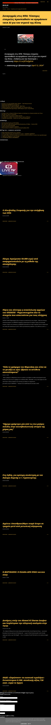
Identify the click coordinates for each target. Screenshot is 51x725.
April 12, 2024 (37, 65)
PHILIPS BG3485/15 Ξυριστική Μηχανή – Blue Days (13, 106)
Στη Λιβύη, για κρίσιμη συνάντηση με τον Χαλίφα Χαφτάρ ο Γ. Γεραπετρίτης (23, 476)
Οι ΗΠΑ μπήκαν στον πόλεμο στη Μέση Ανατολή (12, 115)
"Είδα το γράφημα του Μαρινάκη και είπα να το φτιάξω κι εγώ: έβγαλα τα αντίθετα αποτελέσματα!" (24, 370)
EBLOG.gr (5, 5)
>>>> (47, 221)
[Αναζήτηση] (42, 1)
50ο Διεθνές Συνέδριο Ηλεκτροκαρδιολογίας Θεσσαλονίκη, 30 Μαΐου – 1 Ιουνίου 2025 (19, 124)
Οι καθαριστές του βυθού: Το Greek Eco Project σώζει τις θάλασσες (16, 117)
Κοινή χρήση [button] (44, 70)
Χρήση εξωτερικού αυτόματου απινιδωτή (10, 126)
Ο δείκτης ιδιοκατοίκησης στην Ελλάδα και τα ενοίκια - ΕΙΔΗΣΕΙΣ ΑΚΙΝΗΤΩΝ (18, 133)
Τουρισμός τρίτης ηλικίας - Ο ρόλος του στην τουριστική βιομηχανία (16, 118)
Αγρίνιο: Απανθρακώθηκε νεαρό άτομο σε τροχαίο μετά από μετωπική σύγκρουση (23, 525)
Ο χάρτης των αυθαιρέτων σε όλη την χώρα (10, 136)
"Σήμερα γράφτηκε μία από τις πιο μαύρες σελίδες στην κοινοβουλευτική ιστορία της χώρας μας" (24, 427)
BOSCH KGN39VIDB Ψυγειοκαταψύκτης (10, 104)
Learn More (24, 723)
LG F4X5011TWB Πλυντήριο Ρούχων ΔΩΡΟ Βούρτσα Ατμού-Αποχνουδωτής (18, 108)
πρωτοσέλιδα (6, 160)
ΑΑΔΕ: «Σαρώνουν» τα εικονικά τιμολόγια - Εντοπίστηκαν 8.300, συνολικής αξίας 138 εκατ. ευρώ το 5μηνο (24, 680)
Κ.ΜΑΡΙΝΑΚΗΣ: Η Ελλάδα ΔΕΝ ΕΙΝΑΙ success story (24, 573)
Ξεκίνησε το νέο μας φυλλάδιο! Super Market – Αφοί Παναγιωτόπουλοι (17, 103)
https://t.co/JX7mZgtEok (23, 61)
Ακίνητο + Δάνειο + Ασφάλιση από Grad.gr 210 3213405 (14, 9)
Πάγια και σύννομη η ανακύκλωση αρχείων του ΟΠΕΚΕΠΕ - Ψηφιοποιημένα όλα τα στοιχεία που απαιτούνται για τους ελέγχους (25, 312)
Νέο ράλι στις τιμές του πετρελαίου (9, 114)
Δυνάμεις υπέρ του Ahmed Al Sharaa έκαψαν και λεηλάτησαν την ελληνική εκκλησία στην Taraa (22, 113)
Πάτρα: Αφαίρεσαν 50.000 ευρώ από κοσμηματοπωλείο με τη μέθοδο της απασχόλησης (20, 261)
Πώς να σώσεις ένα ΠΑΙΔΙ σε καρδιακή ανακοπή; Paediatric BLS (15, 127)
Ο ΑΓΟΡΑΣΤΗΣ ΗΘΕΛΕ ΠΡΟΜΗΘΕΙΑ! (10, 137)
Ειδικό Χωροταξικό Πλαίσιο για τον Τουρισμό (11, 132)
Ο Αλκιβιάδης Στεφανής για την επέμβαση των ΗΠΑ (23, 211)
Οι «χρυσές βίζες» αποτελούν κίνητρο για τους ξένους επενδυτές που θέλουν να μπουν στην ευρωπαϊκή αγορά (24, 135)
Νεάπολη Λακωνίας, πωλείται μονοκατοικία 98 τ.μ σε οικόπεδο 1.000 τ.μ (17, 107)
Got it (29, 723)
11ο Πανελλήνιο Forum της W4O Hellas (10, 122)
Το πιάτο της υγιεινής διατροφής (8, 125)
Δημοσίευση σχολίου (12, 221)
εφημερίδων (9, 160)
